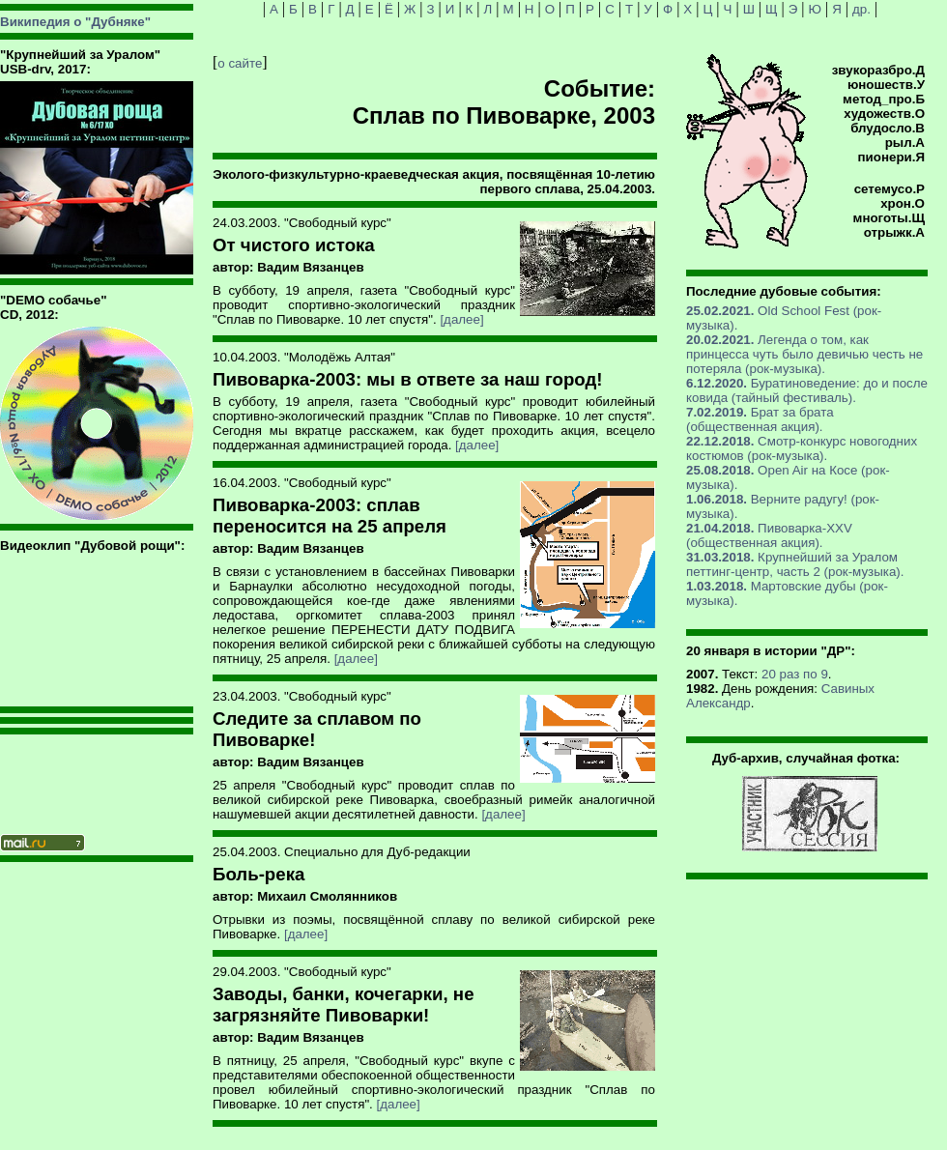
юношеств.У (886, 84)
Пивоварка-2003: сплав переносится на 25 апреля (329, 515)
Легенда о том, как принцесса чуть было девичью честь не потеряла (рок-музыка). (804, 354)
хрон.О (902, 203)
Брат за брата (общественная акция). (760, 419)
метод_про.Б (884, 99)
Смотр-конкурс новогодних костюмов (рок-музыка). (801, 448)
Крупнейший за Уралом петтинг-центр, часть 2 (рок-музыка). (795, 564)
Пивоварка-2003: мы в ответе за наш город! (408, 379)
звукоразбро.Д (878, 70)
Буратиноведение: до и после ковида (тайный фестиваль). (807, 390)
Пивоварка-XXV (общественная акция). (769, 535)
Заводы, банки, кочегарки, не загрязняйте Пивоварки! (343, 1004)
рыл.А (905, 142)
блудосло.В (887, 128)
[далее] (461, 319)
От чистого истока (294, 245)
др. (861, 9)
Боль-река (258, 874)
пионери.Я (891, 157)
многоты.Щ (889, 218)
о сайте (239, 63)
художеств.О (884, 113)
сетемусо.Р (889, 189)
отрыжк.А (894, 232)
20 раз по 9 (794, 674)
